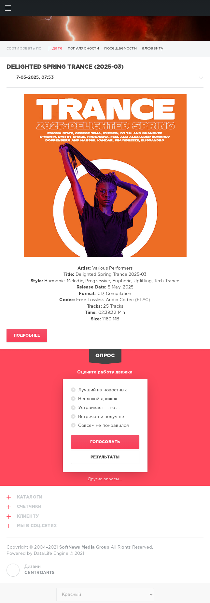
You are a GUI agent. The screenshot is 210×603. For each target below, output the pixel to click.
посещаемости (120, 48)
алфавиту (153, 48)
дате (57, 48)
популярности (83, 48)
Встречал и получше (100, 417)
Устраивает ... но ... (98, 408)
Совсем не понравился (103, 426)
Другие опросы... (105, 479)
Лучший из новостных (102, 390)
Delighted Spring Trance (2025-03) (65, 67)
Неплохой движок (97, 399)
